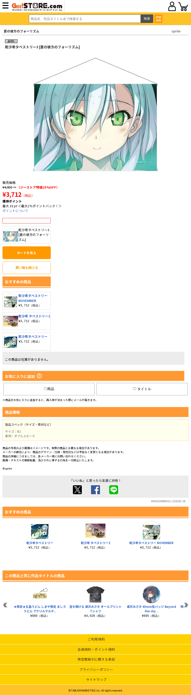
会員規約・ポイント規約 (96, 649)
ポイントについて (15, 210)
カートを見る (26, 252)
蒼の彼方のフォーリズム (21, 31)
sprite (176, 31)
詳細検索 (158, 18)
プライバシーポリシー (96, 669)
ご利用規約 (96, 639)
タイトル (142, 389)
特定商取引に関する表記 (96, 659)
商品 (49, 389)
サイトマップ (96, 679)
